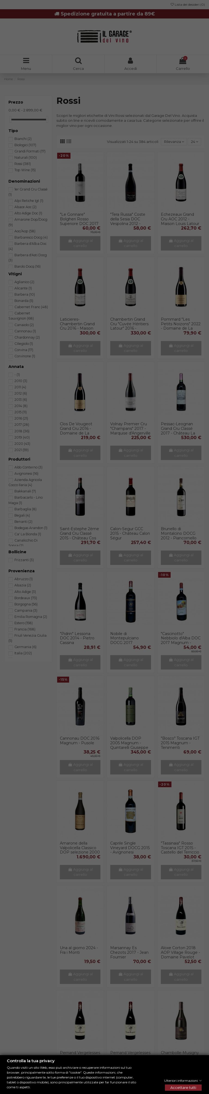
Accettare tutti (183, 1087)
